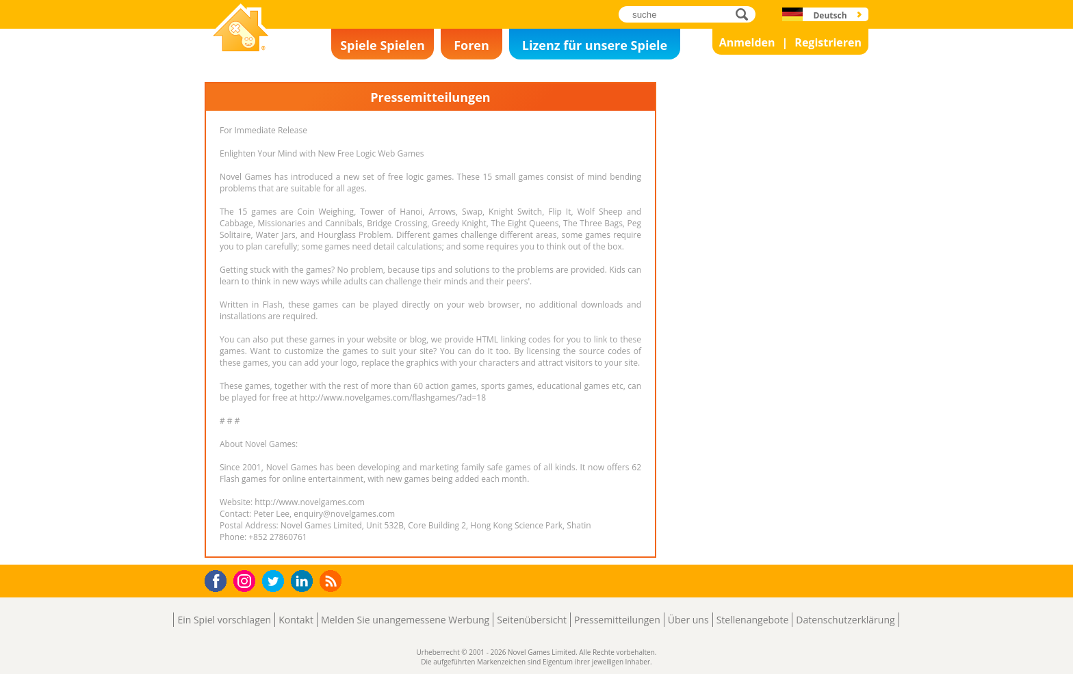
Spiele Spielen (382, 45)
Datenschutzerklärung (845, 619)
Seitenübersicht (532, 619)
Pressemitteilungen (617, 619)
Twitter (276, 582)
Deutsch (829, 15)
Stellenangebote (752, 619)
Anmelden (747, 42)
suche (745, 14)
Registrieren (828, 42)
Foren (471, 45)
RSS (332, 581)
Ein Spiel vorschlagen (224, 619)
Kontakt (296, 619)
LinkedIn (304, 581)
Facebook (219, 579)
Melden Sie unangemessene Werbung (405, 619)
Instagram (246, 580)
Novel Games (239, 59)
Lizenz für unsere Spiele (594, 45)
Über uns (688, 619)
